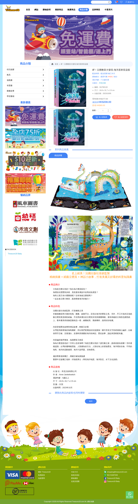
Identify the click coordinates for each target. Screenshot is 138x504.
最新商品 (59, 10)
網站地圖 (90, 501)
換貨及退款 (75, 475)
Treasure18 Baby (15, 254)
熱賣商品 (71, 10)
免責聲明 (41, 478)
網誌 (36, 10)
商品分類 (84, 10)
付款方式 (74, 472)
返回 (90, 401)
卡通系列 (108, 10)
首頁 (28, 10)
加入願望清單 (121, 117)
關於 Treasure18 (44, 472)
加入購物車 (101, 117)
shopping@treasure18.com (117, 472)
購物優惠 (74, 478)
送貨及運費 (75, 481)
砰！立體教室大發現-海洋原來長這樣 (74, 64)
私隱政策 (41, 475)
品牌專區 (96, 10)
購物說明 (47, 10)
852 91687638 (112, 475)
